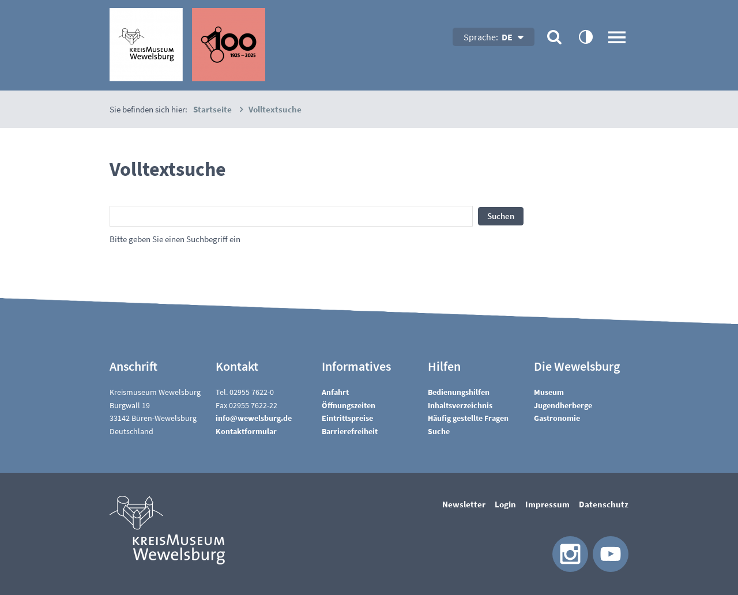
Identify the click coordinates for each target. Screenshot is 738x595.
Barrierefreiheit (350, 431)
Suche (439, 431)
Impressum (547, 504)
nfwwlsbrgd (254, 418)
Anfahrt (335, 392)
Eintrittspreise (347, 418)
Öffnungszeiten (348, 405)
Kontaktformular (246, 431)
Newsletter (463, 504)
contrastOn (585, 36)
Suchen (500, 215)
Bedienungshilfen (459, 392)
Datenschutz (603, 504)
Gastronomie (557, 418)
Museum (549, 392)
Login (505, 504)
